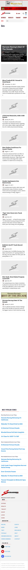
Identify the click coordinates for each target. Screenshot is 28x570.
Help (16, 533)
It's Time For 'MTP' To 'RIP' (10, 436)
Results (10, 18)
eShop (25, 18)
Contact (17, 539)
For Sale (3, 533)
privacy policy (22, 567)
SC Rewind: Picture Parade (10, 428)
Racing (3, 524)
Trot (2, 530)
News (2, 21)
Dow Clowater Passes (8, 471)
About (16, 536)
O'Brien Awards (6, 539)
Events (17, 524)
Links (16, 527)
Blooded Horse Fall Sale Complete (12, 432)
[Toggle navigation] (25, 13)
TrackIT (18, 18)
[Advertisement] (14, 336)
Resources (18, 530)
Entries (3, 18)
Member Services (6, 536)
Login (18, 13)
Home (3, 518)
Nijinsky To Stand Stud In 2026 (12, 424)
